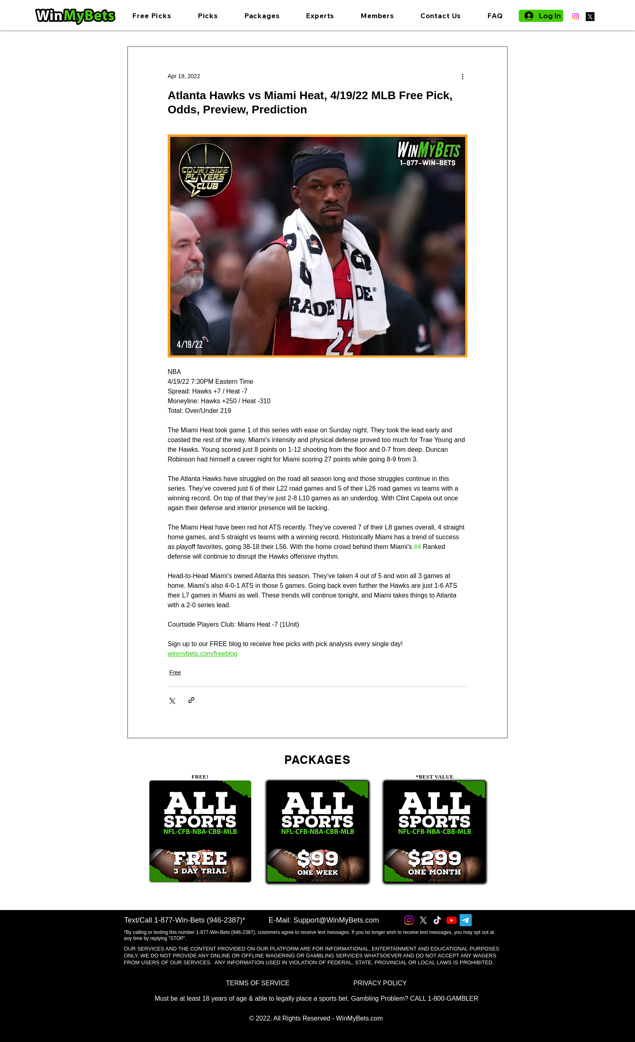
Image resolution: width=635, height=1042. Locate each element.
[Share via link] (191, 700)
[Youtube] (451, 920)
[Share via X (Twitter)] (171, 700)
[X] (590, 16)
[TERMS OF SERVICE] (257, 983)
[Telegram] (466, 920)
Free (175, 672)
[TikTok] (437, 920)
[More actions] (462, 76)
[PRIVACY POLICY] (380, 983)
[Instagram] (575, 16)
